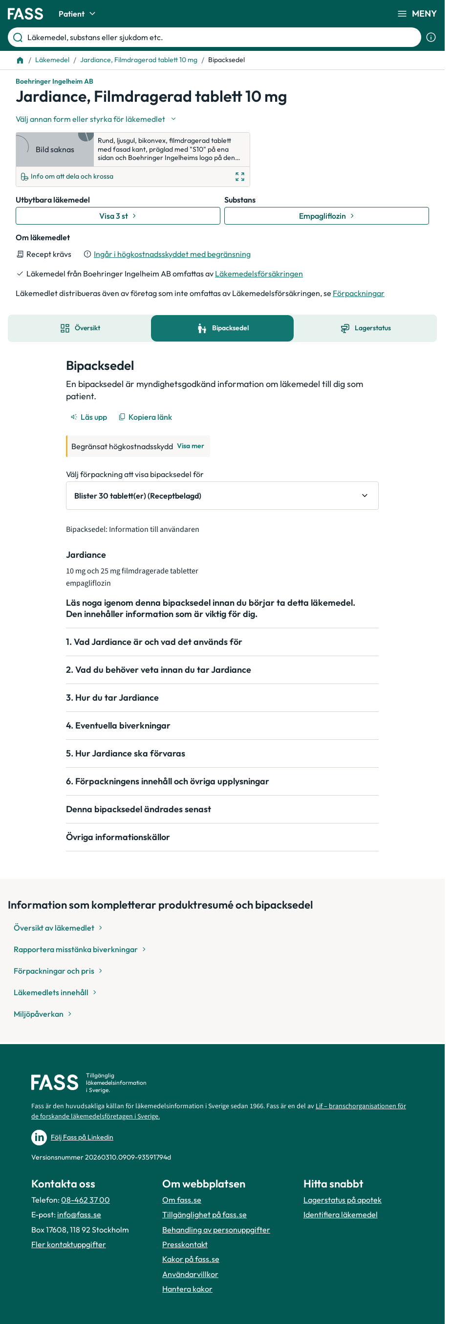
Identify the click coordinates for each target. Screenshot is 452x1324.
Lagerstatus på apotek (342, 1200)
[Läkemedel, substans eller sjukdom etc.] (222, 37)
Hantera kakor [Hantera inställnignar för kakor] (187, 1289)
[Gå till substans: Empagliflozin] (326, 216)
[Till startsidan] (20, 60)
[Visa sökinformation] (431, 37)
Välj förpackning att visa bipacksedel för (135, 474)
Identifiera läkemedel (340, 1214)
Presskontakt (185, 1244)
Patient (78, 14)
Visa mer (190, 445)
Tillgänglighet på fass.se (204, 1214)
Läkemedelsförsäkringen (259, 273)
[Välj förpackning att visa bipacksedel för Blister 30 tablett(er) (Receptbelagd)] (222, 495)
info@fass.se (79, 1214)
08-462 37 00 (85, 1200)
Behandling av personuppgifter (216, 1229)
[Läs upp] (89, 417)
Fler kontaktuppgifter (68, 1244)
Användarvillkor (190, 1274)
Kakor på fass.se (190, 1259)
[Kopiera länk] (146, 417)
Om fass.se (181, 1200)
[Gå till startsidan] (25, 13)
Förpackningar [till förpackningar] (359, 293)
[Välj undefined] (97, 119)
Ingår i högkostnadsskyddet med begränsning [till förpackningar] (172, 254)
